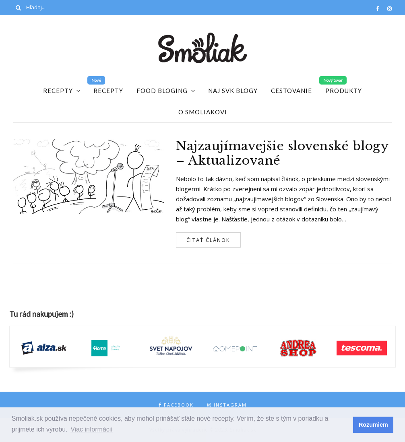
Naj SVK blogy (233, 90)
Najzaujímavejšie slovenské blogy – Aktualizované (282, 153)
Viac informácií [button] (91, 429)
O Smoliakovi (202, 112)
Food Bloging (162, 90)
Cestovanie (291, 90)
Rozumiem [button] (373, 424)
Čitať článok (208, 240)
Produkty (343, 90)
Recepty (58, 90)
